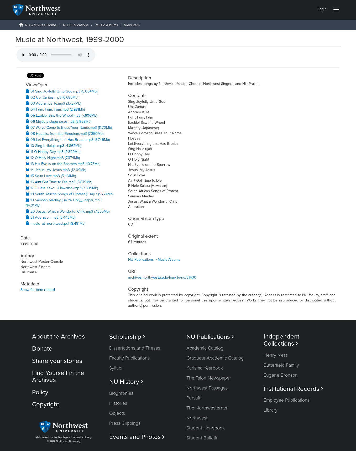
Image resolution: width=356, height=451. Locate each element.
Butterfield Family (281, 365)
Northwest (196, 418)
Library (271, 410)
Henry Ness (276, 355)
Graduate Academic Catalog (215, 358)
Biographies (121, 393)
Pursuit (193, 398)
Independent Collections (281, 340)
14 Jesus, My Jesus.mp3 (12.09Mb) (56, 170)
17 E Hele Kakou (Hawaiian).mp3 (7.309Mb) (62, 188)
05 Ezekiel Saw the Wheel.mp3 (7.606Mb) (61, 115)
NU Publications (76, 25)
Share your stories (57, 361)
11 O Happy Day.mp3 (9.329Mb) (53, 152)
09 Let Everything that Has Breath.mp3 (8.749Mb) (68, 139)
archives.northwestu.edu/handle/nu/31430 (162, 277)
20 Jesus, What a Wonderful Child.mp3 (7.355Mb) (67, 211)
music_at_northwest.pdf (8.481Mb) (55, 223)
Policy (40, 392)
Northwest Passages (207, 388)
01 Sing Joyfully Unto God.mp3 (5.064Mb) (61, 91)
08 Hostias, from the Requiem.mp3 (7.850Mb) (64, 133)
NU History (126, 382)
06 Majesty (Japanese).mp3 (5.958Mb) (58, 121)
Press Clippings (124, 423)
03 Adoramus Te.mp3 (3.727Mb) (53, 103)
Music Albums (107, 25)
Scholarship (127, 337)
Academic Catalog (204, 348)
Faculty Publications (129, 358)
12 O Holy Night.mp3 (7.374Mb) (53, 158)
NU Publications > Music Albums (154, 259)
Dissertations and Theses (134, 348)
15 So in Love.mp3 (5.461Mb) (51, 176)
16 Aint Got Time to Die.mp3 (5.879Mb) (59, 182)
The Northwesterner (207, 408)
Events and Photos (137, 437)
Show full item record (37, 290)
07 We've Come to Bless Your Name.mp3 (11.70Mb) (69, 127)
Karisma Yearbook (204, 368)
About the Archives (58, 336)
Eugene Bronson (281, 375)
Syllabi (115, 368)
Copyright (45, 404)
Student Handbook (205, 428)
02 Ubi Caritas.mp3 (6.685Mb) (52, 97)
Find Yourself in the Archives (58, 376)
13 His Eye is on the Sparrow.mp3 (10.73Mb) (63, 164)
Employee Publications (287, 400)
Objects (117, 413)
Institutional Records (293, 389)
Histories (118, 403)
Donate (42, 348)
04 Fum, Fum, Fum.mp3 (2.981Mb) (55, 109)
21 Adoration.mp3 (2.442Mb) (50, 217)
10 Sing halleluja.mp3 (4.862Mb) (53, 146)
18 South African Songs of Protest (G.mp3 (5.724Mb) (69, 194)
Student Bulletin (202, 438)
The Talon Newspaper (208, 378)
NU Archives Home (40, 25)
